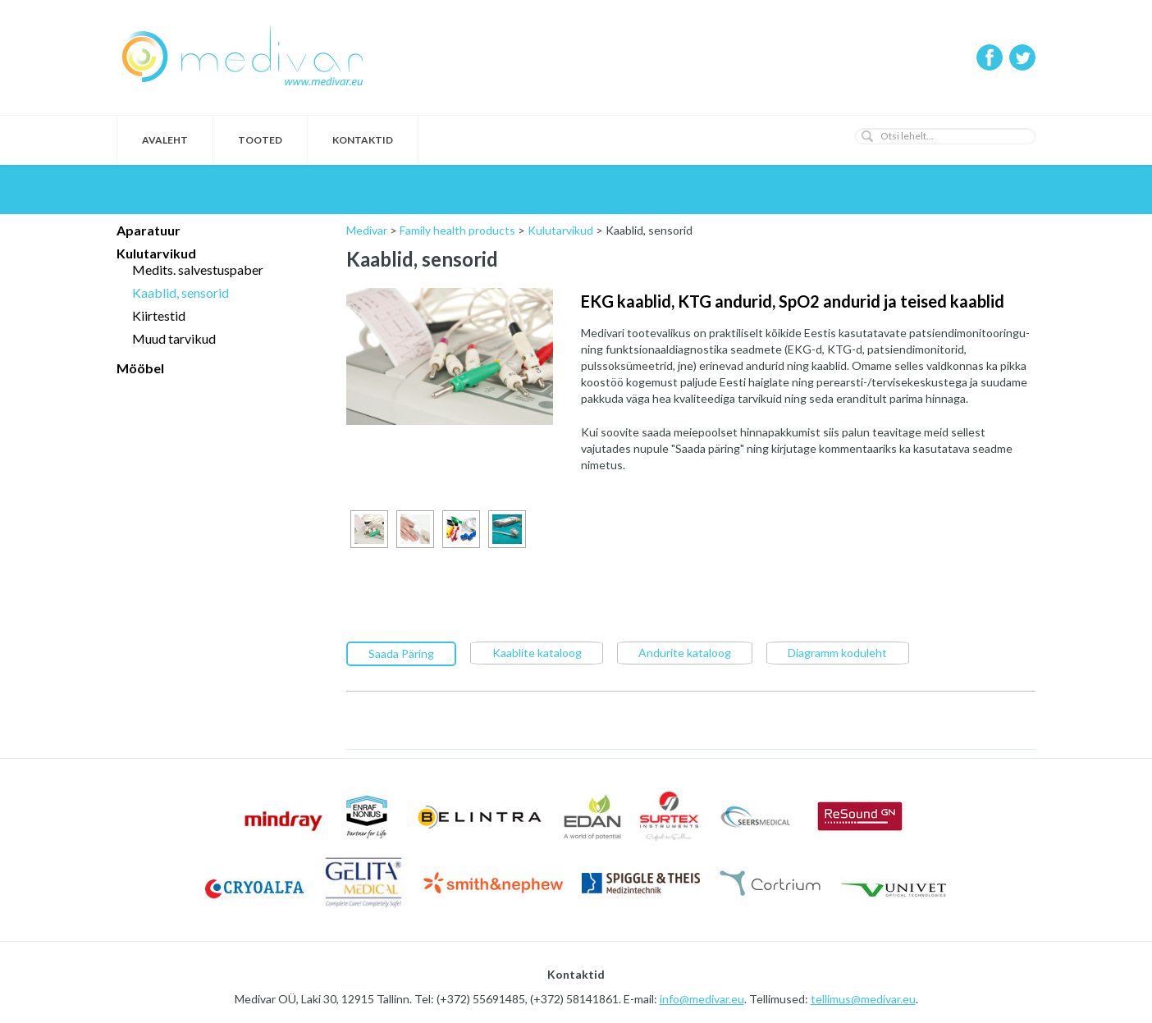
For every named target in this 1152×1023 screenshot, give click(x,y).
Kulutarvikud (156, 253)
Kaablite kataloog (537, 652)
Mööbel (140, 368)
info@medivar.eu (702, 998)
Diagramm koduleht (837, 652)
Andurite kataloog (684, 652)
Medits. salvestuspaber (197, 269)
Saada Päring (401, 653)
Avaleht (165, 140)
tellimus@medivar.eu (863, 998)
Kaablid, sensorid (180, 292)
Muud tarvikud (174, 338)
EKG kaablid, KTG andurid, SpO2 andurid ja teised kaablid (792, 301)
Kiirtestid (158, 315)
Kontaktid (362, 140)
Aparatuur (149, 230)
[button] (867, 136)
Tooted (260, 140)
